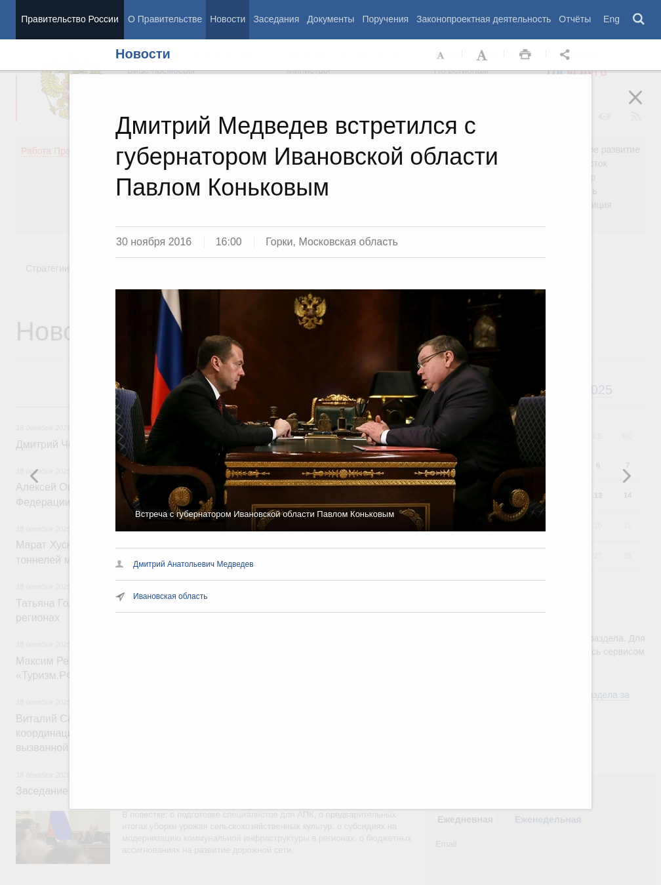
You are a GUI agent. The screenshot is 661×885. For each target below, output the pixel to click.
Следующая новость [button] (34, 475)
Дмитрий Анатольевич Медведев (193, 564)
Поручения (385, 19)
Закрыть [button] (644, 106)
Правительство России (69, 19)
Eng (611, 19)
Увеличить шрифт (483, 55)
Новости (227, 19)
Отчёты (575, 19)
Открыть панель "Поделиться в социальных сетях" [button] (567, 55)
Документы (330, 19)
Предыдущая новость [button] (626, 475)
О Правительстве (165, 19)
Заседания (276, 19)
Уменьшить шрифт (441, 55)
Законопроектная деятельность (483, 19)
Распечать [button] (525, 55)
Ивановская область (170, 596)
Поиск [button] (639, 19)
